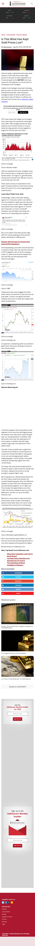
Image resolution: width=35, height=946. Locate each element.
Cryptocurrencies (7, 917)
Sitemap (4, 922)
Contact (4, 919)
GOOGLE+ (12, 581)
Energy (4, 914)
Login (3, 924)
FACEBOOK (12, 573)
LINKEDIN (12, 585)
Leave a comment (17, 686)
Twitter (11, 577)
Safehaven (6, 906)
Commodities (6, 912)
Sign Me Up (17, 719)
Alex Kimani (7, 47)
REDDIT (11, 589)
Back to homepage (7, 569)
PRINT (11, 593)
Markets (4, 909)
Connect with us (8, 899)
